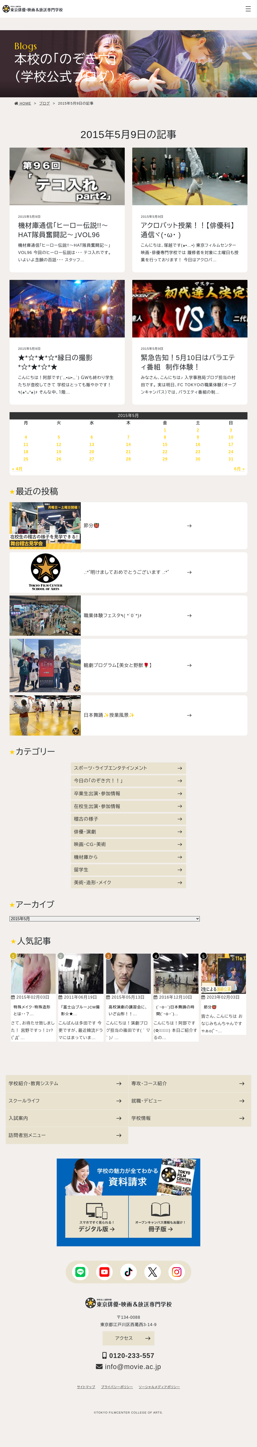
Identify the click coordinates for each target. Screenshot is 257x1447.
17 (230, 444)
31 (230, 459)
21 (128, 452)
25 (25, 459)
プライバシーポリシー (117, 1387)
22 (165, 452)
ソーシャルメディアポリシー (159, 1387)
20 (91, 452)
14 (128, 444)
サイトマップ (86, 1387)
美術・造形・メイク (128, 882)
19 (58, 452)
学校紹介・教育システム (65, 1083)
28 (128, 459)
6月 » (239, 469)
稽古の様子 (128, 819)
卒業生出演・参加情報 (128, 793)
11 (25, 444)
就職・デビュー (187, 1100)
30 (198, 459)
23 (198, 452)
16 (198, 444)
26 (58, 459)
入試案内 (65, 1118)
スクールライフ (65, 1100)
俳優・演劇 (128, 831)
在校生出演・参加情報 (128, 806)
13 (91, 444)
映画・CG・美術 (128, 844)
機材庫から (128, 857)
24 (230, 452)
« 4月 (17, 469)
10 (230, 437)
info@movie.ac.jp (128, 1367)
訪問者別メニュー (65, 1135)
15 (165, 444)
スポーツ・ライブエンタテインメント (128, 768)
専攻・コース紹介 (187, 1083)
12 (58, 444)
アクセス (132, 1338)
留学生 (128, 869)
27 (91, 459)
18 (25, 452)
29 (165, 459)
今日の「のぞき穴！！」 (128, 780)
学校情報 (187, 1118)
